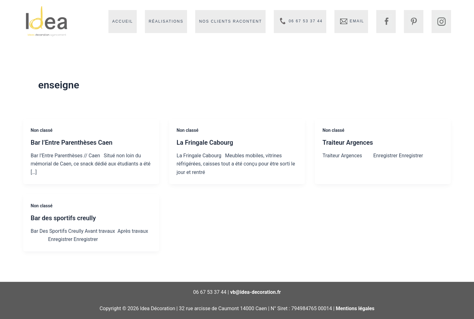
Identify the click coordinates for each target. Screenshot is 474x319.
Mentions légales (355, 308)
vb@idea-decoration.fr (255, 292)
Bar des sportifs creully (63, 218)
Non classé (42, 130)
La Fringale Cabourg (205, 142)
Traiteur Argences (347, 142)
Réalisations (166, 21)
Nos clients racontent (230, 21)
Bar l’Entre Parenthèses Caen (72, 142)
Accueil (122, 21)
